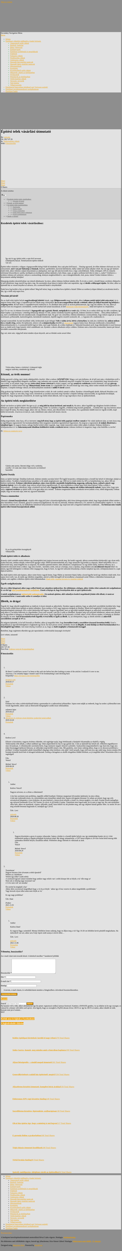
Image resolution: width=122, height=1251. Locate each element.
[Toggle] (5, 195)
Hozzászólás (6, 976)
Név (3, 980)
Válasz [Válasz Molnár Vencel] (8, 770)
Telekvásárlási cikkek (11, 141)
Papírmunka (16, 207)
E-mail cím (6, 984)
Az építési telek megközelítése (17, 205)
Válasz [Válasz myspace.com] (8, 686)
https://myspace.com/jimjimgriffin (27, 676)
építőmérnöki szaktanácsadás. (32, 594)
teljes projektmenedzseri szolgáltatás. (26, 590)
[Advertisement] (61, 110)
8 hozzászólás (11, 143)
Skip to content (6, 2)
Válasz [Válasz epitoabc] (12, 821)
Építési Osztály (17, 209)
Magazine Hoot (18, 1248)
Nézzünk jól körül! (18, 201)
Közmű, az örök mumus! (15, 203)
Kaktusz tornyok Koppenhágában (21, 649)
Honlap (3, 988)
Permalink (9, 684)
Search (3, 1006)
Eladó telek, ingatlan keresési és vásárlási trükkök (64, 579)
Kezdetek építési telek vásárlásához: (19, 199)
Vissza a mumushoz (19, 211)
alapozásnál (68, 323)
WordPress (39, 1248)
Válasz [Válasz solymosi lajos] (8, 716)
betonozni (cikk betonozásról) (77, 307)
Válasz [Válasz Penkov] (8, 909)
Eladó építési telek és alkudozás (22, 212)
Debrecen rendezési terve (12, 431)
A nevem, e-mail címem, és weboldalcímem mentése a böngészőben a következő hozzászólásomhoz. (41, 993)
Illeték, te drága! (12, 216)
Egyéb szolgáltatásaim (19, 214)
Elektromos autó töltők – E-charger (87, 1244)
